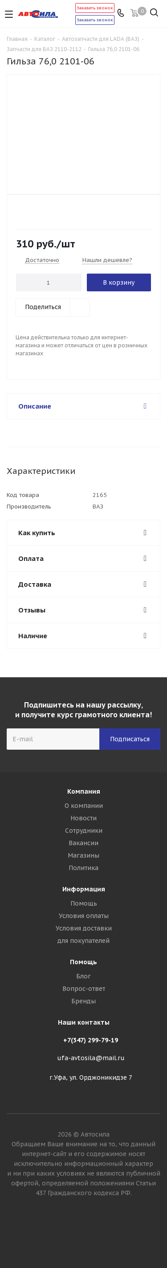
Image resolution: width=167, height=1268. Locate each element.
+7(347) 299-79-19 (90, 1040)
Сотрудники (83, 831)
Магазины (83, 855)
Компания (83, 791)
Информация (83, 889)
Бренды (83, 1001)
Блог (83, 976)
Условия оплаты (84, 916)
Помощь (83, 903)
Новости (83, 818)
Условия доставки (84, 928)
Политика (83, 868)
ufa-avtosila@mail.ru (91, 1058)
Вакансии (83, 843)
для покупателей (83, 941)
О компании (84, 806)
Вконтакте (84, 1236)
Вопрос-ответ (83, 989)
